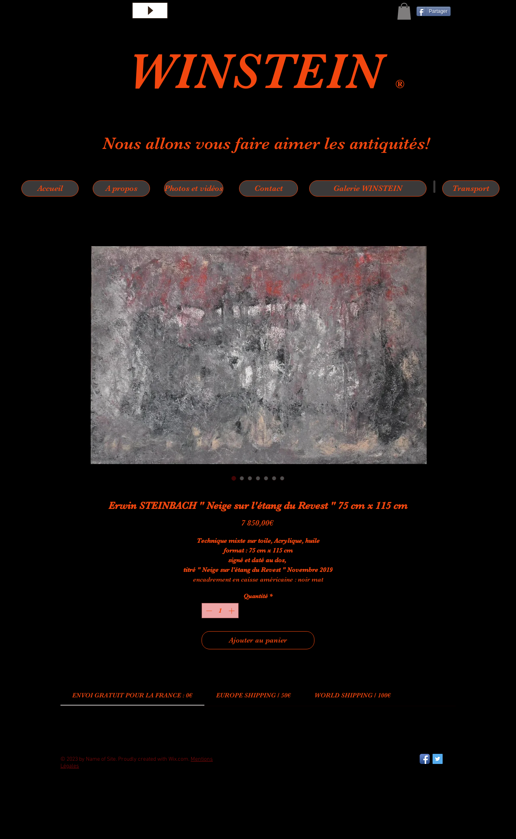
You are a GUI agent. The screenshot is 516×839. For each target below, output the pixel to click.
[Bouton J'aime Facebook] (80, 798)
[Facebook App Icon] (425, 759)
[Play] (150, 10)
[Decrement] (208, 610)
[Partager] (433, 11)
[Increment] (232, 610)
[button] (404, 11)
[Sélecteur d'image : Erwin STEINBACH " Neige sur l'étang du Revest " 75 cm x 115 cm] (234, 478)
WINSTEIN (261, 71)
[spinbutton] (220, 610)
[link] (132, 695)
